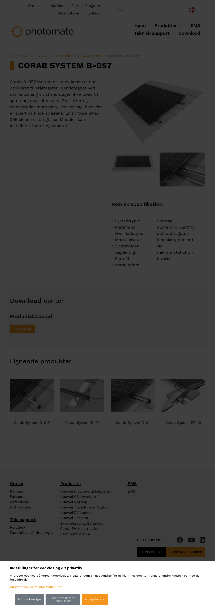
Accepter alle (95, 599)
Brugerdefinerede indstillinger (62, 599)
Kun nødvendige (29, 599)
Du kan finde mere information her (36, 587)
